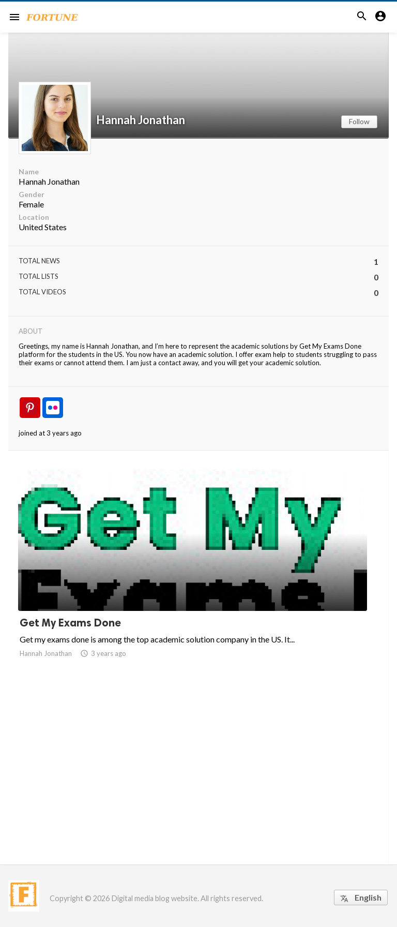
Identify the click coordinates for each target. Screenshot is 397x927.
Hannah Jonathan (140, 120)
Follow (359, 121)
